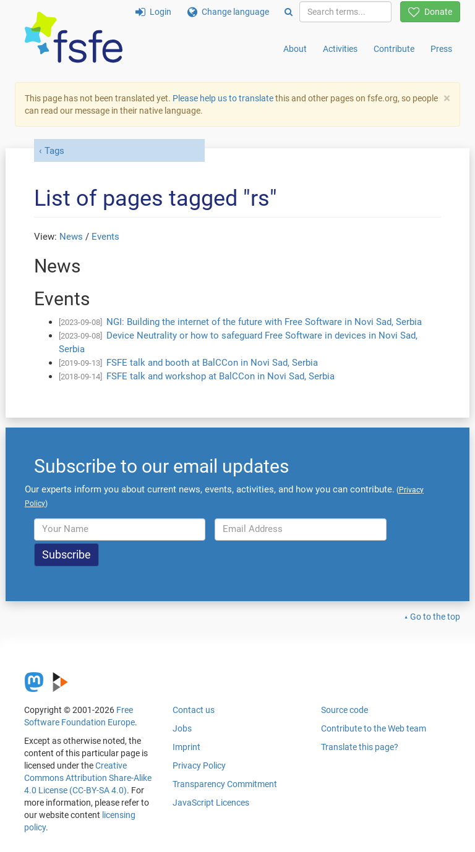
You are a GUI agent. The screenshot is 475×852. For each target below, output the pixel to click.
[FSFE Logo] (73, 38)
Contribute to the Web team (373, 728)
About (295, 49)
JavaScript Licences (211, 803)
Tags (54, 150)
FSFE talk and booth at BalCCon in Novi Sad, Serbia (212, 362)
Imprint (186, 747)
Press (441, 49)
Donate (430, 12)
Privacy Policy (199, 765)
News (71, 236)
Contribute (394, 49)
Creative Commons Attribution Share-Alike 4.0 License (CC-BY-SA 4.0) (88, 778)
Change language (228, 12)
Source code (344, 710)
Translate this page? (359, 747)
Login (153, 12)
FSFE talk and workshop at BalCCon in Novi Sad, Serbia (220, 376)
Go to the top (435, 617)
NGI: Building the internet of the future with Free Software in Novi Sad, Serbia (264, 321)
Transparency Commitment (225, 784)
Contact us (194, 710)
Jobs (182, 728)
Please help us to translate (223, 98)
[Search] (288, 12)
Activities (340, 49)
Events (105, 236)
